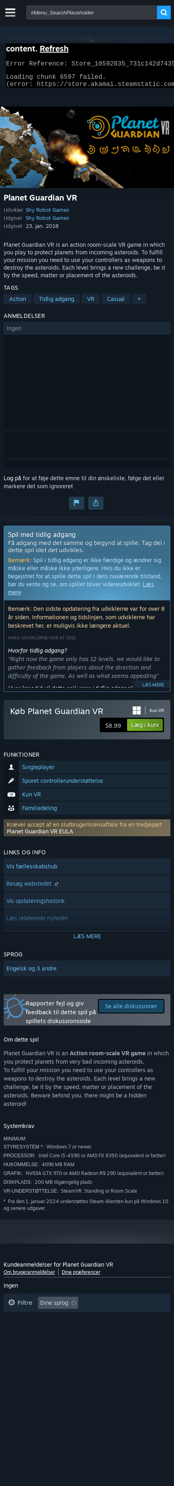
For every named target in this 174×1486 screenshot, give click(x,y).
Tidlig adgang (56, 303)
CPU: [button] (73, 1344)
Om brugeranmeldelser (29, 1277)
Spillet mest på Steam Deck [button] (83, 1331)
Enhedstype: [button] (139, 1344)
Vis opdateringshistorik (35, 905)
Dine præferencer (81, 1277)
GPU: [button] (101, 1344)
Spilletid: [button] (19, 1331)
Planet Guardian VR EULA (40, 836)
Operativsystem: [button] (29, 1344)
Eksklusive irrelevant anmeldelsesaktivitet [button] (63, 1319)
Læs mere (153, 689)
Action (17, 303)
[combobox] (91, 12)
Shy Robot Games (47, 214)
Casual (116, 303)
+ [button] (139, 303)
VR (90, 303)
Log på (12, 482)
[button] (87, 333)
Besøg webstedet (33, 888)
